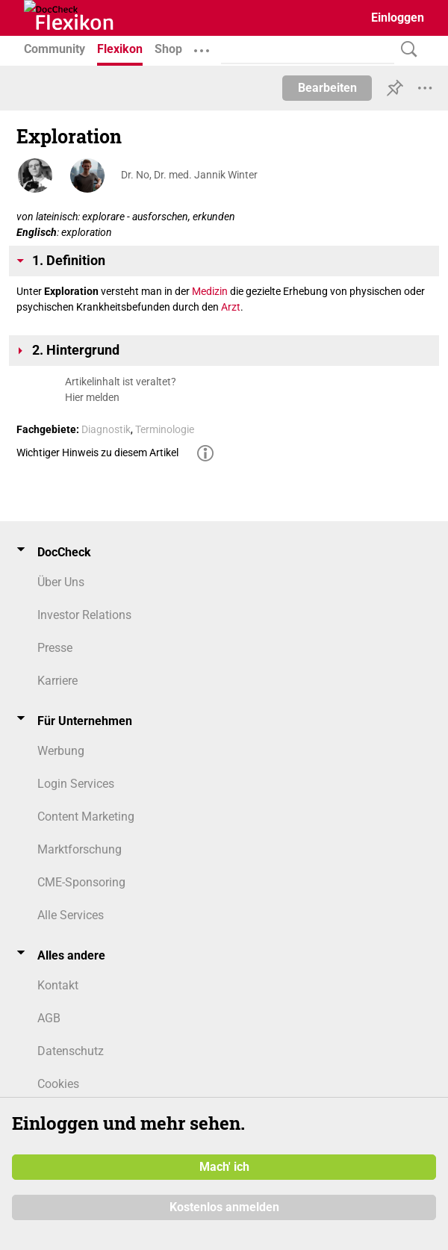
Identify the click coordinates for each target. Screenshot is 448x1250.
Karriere (57, 681)
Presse (54, 648)
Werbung (60, 751)
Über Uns (60, 582)
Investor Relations (84, 615)
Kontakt (57, 985)
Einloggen (397, 17)
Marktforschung (79, 849)
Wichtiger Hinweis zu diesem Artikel (97, 452)
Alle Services (70, 915)
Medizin (210, 291)
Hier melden (92, 397)
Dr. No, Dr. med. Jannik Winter (189, 175)
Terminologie (164, 429)
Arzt (230, 307)
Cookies (58, 1084)
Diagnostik (106, 429)
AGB (48, 1018)
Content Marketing (85, 816)
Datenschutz (70, 1051)
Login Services (75, 784)
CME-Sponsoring (81, 882)
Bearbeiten (327, 88)
